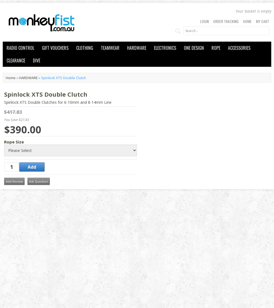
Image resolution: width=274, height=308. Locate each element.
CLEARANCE (16, 60)
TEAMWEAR (110, 48)
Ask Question (38, 181)
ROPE (216, 48)
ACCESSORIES (239, 48)
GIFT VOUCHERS (55, 48)
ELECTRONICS (165, 48)
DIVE (36, 60)
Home (247, 21)
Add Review (14, 181)
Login (204, 21)
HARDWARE (136, 48)
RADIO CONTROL (20, 48)
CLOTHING (84, 48)
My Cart (262, 21)
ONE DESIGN (194, 48)
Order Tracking (226, 21)
